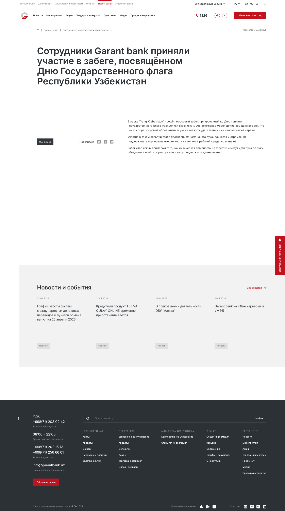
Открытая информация (174, 453)
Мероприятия (54, 15)
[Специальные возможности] (251, 4)
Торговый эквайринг (130, 472)
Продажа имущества (143, 15)
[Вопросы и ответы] (246, 4)
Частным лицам (27, 3)
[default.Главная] (38, 30)
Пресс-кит (110, 15)
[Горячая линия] (201, 15)
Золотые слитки (92, 472)
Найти (259, 429)
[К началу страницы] (18, 429)
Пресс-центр (105, 3)
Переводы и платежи (95, 466)
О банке (90, 3)
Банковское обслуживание (134, 447)
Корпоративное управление (177, 447)
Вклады (87, 459)
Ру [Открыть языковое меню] (235, 3)
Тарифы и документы (218, 466)
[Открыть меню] (265, 4)
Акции (69, 15)
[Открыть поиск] (257, 4)
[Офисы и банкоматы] (217, 15)
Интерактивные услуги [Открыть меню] (208, 3)
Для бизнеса (45, 3)
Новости (38, 15)
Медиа (123, 15)
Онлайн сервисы (128, 478)
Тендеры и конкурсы (88, 15)
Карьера (211, 453)
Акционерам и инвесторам (69, 3)
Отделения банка (124, 3)
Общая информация (217, 447)
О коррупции (213, 472)
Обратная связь (46, 493)
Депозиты (124, 459)
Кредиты (88, 453)
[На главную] (25, 15)
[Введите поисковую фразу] (167, 429)
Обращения (213, 459)
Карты (86, 447)
